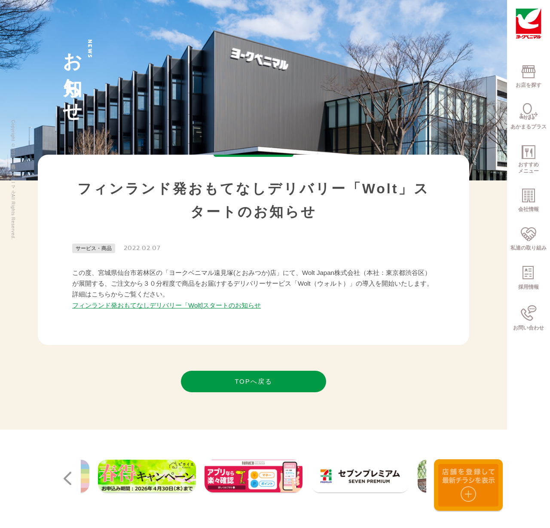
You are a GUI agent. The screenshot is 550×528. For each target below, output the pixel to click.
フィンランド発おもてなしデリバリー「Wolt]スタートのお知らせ (166, 305)
